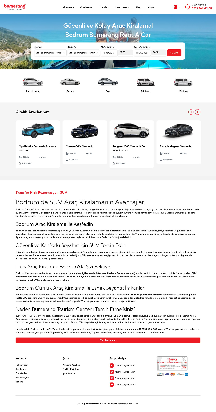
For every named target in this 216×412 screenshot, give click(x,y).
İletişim (151, 7)
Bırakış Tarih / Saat (142, 47)
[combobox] (51, 53)
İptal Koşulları (69, 373)
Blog (138, 7)
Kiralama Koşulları (71, 365)
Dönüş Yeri (72, 47)
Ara (174, 52)
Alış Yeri (38, 47)
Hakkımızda (67, 7)
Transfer (103, 7)
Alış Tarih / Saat (107, 47)
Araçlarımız (86, 7)
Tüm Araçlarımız (108, 340)
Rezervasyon (122, 7)
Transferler (21, 373)
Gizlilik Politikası (71, 369)
